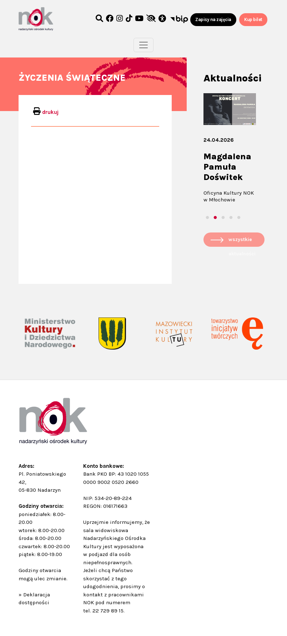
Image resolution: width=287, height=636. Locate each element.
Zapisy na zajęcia (213, 19)
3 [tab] (223, 217)
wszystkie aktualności (242, 241)
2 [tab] (215, 217)
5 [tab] (238, 217)
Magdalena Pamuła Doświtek (227, 166)
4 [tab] (231, 217)
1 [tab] (207, 217)
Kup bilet (253, 19)
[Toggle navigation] (143, 45)
